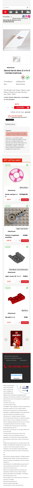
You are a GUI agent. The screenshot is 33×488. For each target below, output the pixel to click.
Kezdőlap (6, 17)
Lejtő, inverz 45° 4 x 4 (13, 276)
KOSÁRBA (23, 107)
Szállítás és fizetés (11, 360)
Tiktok (29, 16)
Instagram (26, 16)
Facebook (24, 16)
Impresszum (23, 360)
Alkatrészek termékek (20, 18)
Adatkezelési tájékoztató (11, 356)
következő (27, 339)
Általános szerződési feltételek (13, 358)
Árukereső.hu (16, 378)
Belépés (22, 12)
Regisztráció (16, 12)
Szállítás (28, 12)
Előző (6, 339)
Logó (16, 3)
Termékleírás (10, 124)
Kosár (11, 12)
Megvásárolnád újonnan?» (19, 116)
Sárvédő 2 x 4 (10, 317)
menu (5, 12)
